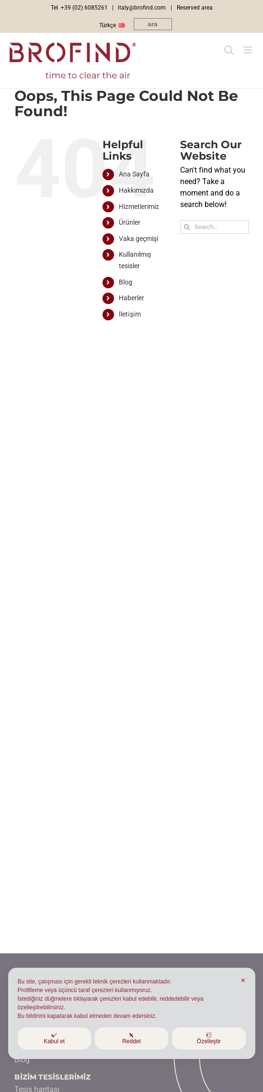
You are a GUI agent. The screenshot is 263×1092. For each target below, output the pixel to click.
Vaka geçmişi (138, 238)
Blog (125, 282)
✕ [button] (243, 980)
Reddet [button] (131, 1038)
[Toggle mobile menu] (248, 50)
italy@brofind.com (142, 7)
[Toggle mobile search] (229, 50)
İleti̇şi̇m (130, 314)
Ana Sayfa (134, 174)
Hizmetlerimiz (139, 206)
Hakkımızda (136, 190)
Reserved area (195, 7)
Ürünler (129, 222)
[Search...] (214, 227)
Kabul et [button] (54, 1038)
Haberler (131, 298)
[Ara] (187, 227)
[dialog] (131, 1013)
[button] (153, 24)
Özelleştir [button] (209, 1038)
